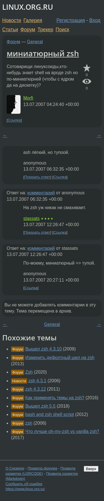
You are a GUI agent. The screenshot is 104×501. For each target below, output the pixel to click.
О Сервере (15, 468)
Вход (94, 20)
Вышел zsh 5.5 (40, 406)
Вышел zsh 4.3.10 (43, 349)
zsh (28, 423)
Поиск (62, 29)
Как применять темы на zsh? (54, 397)
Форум (27, 29)
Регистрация (71, 20)
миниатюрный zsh (43, 53)
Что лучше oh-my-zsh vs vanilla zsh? (62, 431)
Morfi (28, 98)
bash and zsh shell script (49, 414)
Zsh (29, 372)
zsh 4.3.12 (35, 389)
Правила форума (42, 468)
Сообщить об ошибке (24, 484)
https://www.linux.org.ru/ (25, 489)
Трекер (45, 29)
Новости (11, 20)
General (35, 41)
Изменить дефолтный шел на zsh (59, 357)
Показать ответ (37, 177)
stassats (31, 218)
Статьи (10, 29)
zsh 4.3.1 (37, 380)
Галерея (33, 20)
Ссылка (14, 120)
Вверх (91, 469)
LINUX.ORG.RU (27, 7)
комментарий (41, 192)
